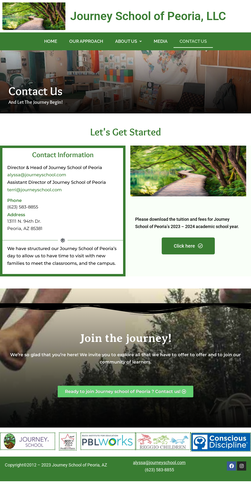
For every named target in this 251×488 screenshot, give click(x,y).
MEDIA (160, 41)
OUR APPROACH (86, 41)
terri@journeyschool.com (34, 189)
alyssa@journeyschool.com (36, 174)
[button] (128, 41)
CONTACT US (193, 41)
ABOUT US (128, 41)
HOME (50, 41)
